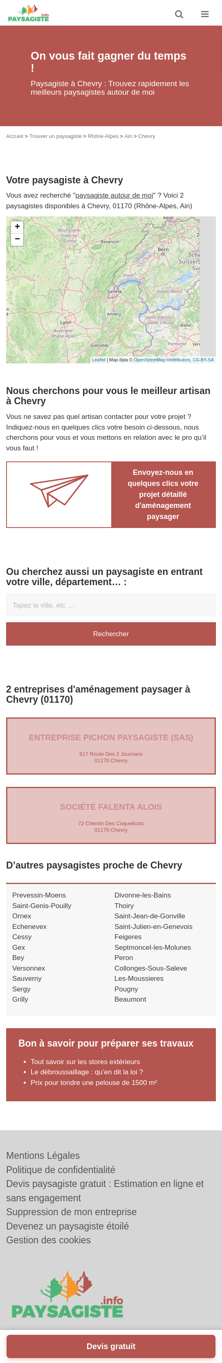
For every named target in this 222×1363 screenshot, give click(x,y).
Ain (128, 136)
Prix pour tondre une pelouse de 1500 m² (94, 1083)
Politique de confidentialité (60, 1170)
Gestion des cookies (48, 1240)
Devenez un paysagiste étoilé (67, 1226)
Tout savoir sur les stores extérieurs (85, 1062)
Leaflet (98, 359)
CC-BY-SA (203, 359)
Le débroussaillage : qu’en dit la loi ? (87, 1072)
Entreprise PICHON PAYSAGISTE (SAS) (111, 737)
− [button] (17, 240)
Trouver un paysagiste (55, 136)
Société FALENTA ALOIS (111, 806)
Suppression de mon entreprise (71, 1212)
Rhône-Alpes (103, 136)
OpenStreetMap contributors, (163, 359)
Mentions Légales (43, 1155)
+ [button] (17, 227)
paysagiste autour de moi (114, 195)
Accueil (14, 136)
